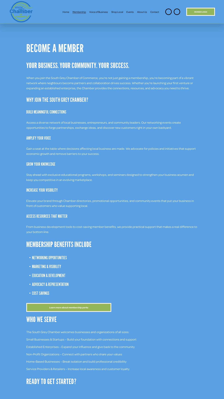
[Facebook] (177, 12)
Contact (154, 11)
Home (66, 11)
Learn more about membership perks (68, 307)
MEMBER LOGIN (200, 12)
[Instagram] (168, 12)
